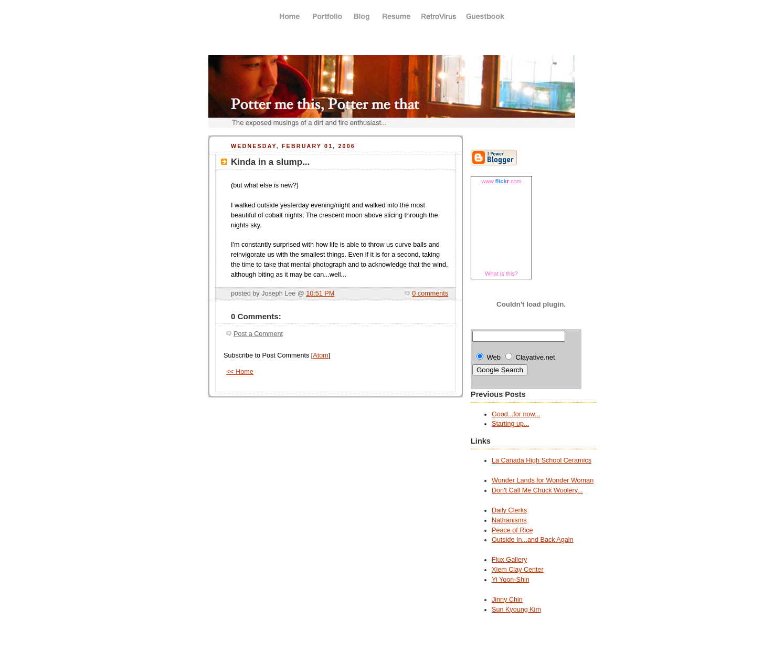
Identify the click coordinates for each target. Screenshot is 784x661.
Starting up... (510, 423)
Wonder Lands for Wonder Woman (543, 480)
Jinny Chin (507, 599)
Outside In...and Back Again (533, 539)
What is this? (501, 273)
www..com (501, 181)
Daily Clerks (509, 510)
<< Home (239, 371)
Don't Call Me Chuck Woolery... (537, 490)
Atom (320, 355)
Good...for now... (516, 414)
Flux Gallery (509, 559)
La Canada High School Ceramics (541, 460)
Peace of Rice (512, 530)
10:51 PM (320, 293)
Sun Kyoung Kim (516, 609)
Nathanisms (509, 520)
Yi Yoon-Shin (510, 579)
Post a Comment (258, 334)
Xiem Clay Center (518, 569)
